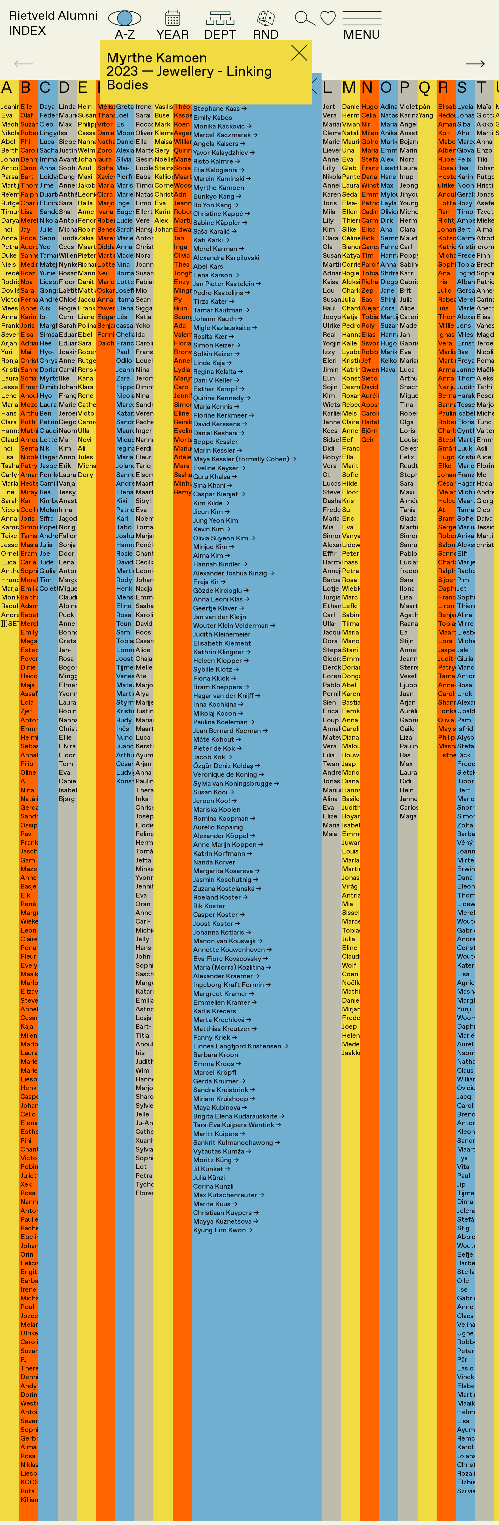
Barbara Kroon (215, 1066)
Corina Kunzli (213, 1198)
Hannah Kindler (220, 576)
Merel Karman (218, 260)
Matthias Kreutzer (225, 1040)
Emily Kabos (212, 129)
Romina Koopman (224, 830)
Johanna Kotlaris (222, 944)
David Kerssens (220, 436)
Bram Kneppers (221, 698)
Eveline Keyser (219, 479)
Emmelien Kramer (225, 1014)
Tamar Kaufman (221, 322)
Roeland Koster (220, 909)
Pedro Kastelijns (221, 304)
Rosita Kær (213, 348)
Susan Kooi (213, 803)
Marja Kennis (216, 418)
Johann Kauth (218, 330)
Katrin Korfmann (222, 865)
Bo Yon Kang (216, 217)
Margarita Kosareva (226, 882)
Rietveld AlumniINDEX (67, 30)
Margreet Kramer (224, 1005)
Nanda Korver (214, 873)
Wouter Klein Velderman (234, 637)
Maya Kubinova (220, 1119)
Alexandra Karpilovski (226, 269)
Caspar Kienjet (219, 506)
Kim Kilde (211, 514)
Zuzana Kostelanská (227, 900)
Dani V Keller (216, 392)
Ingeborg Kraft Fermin (232, 996)
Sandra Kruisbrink (224, 1101)
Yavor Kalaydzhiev (224, 164)
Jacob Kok (212, 768)
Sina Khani (212, 497)
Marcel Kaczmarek (225, 147)
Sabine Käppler (220, 234)
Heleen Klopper (221, 672)
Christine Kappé (221, 225)
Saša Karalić (215, 243)
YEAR (228, 31)
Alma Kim (211, 567)
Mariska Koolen (216, 821)
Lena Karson (216, 287)
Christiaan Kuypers (226, 1224)
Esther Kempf (218, 401)
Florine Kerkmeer (223, 427)
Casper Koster (219, 926)
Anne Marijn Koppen (228, 856)
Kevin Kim (212, 541)
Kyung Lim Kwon (223, 1242)
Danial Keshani (218, 444)
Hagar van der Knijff (227, 707)
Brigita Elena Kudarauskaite (239, 1128)
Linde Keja (212, 374)
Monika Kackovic (222, 138)
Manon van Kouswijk (228, 953)
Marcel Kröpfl (214, 1084)
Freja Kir (209, 593)
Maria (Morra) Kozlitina (232, 979)
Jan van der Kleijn (219, 628)
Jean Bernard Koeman (230, 742)
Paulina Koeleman (224, 733)
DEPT (285, 31)
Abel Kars (208, 278)
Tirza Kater (213, 313)
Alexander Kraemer (226, 988)
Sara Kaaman (216, 111)
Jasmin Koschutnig (226, 891)
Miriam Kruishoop (224, 1110)
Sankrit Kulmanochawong (236, 1154)
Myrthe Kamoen (218, 199)
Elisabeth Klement (222, 655)
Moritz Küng (216, 1172)
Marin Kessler (217, 462)
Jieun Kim (211, 523)
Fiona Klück (214, 690)
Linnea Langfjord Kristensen (240, 1058)
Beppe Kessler (215, 453)
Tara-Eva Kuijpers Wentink (237, 1136)
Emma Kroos (217, 1075)
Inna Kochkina (218, 716)
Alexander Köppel (224, 847)
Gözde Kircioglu (221, 602)
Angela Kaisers (219, 155)
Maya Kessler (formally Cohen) (244, 471)
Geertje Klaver (218, 619)
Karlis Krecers (214, 1023)
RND (337, 31)
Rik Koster (209, 918)
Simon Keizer (217, 357)
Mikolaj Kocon (218, 725)
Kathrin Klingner (222, 663)
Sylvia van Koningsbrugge (236, 795)
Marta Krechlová (222, 1031)
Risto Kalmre (216, 173)
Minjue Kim (213, 558)
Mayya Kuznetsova (226, 1233)
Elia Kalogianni (218, 182)
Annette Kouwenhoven (232, 961)
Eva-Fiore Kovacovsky (230, 970)
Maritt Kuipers (219, 1145)
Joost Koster (216, 935)
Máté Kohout (217, 751)
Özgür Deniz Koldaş (226, 777)
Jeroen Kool (215, 812)
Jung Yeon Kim (215, 532)
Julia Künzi (209, 1189)
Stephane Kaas (220, 120)
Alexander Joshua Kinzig (233, 584)
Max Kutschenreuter (228, 1207)
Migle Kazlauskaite (225, 339)
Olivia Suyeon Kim (224, 549)
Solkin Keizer (216, 365)
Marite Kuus (215, 1215)
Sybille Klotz (216, 681)
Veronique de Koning (228, 786)
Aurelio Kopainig (218, 838)
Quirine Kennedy (222, 409)
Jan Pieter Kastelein (227, 295)
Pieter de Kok (217, 760)
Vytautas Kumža (222, 1163)
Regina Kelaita (218, 383)
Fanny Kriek (215, 1049)
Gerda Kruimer (219, 1093)
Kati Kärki (211, 252)
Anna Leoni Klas (221, 611)
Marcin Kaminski (222, 190)
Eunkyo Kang (217, 208)
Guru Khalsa (215, 488)
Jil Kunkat (211, 1180)
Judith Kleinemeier (222, 646)
